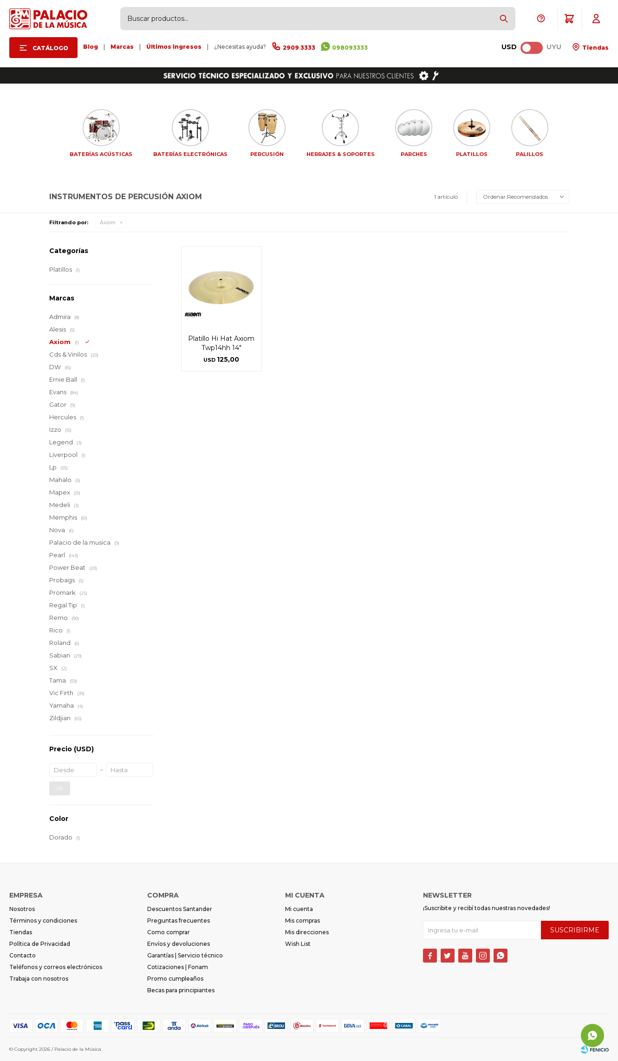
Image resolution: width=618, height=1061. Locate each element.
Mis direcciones (307, 932)
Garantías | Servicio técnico (185, 955)
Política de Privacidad (39, 943)
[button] (503, 18)
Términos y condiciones (43, 920)
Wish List (298, 943)
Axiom (108, 222)
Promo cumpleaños (175, 978)
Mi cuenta (299, 908)
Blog (90, 46)
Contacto (22, 955)
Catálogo (50, 48)
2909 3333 (299, 47)
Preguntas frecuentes (178, 920)
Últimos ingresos (174, 46)
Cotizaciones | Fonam (177, 966)
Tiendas (595, 47)
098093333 (350, 47)
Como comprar (168, 932)
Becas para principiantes (181, 990)
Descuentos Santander (179, 908)
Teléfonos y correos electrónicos (55, 966)
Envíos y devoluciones (178, 943)
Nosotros (22, 908)
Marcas (122, 46)
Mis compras (302, 920)
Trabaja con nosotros (38, 978)
